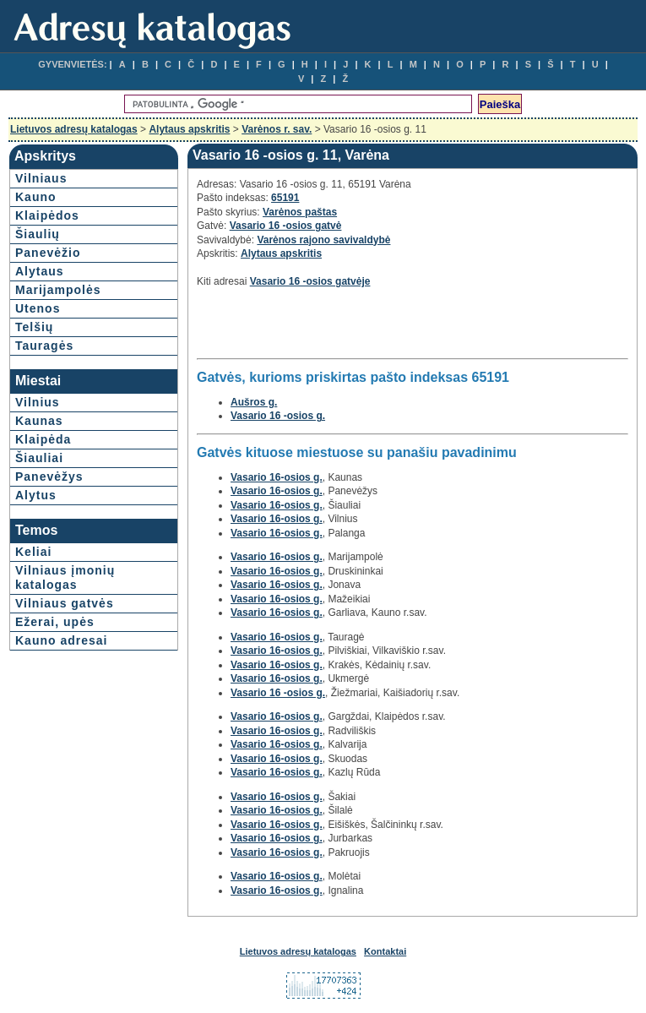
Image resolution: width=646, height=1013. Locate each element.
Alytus (36, 495)
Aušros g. (254, 402)
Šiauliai (39, 458)
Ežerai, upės (55, 622)
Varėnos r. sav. (277, 129)
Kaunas (39, 421)
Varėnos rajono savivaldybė (323, 240)
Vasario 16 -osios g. (278, 416)
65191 (285, 198)
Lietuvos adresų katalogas (74, 129)
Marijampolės (57, 290)
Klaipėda (43, 439)
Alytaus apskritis (189, 129)
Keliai (33, 551)
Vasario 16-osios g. (277, 477)
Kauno (36, 197)
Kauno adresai (61, 640)
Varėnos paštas (300, 212)
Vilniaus (41, 178)
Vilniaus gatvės (64, 603)
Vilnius (37, 402)
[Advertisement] (394, 327)
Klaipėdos (47, 215)
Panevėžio (47, 252)
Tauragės (44, 345)
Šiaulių (37, 234)
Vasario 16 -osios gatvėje (310, 281)
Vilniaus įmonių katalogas (65, 577)
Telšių (34, 327)
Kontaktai (385, 951)
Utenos (37, 308)
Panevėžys (49, 476)
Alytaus (39, 271)
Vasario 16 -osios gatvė (286, 225)
